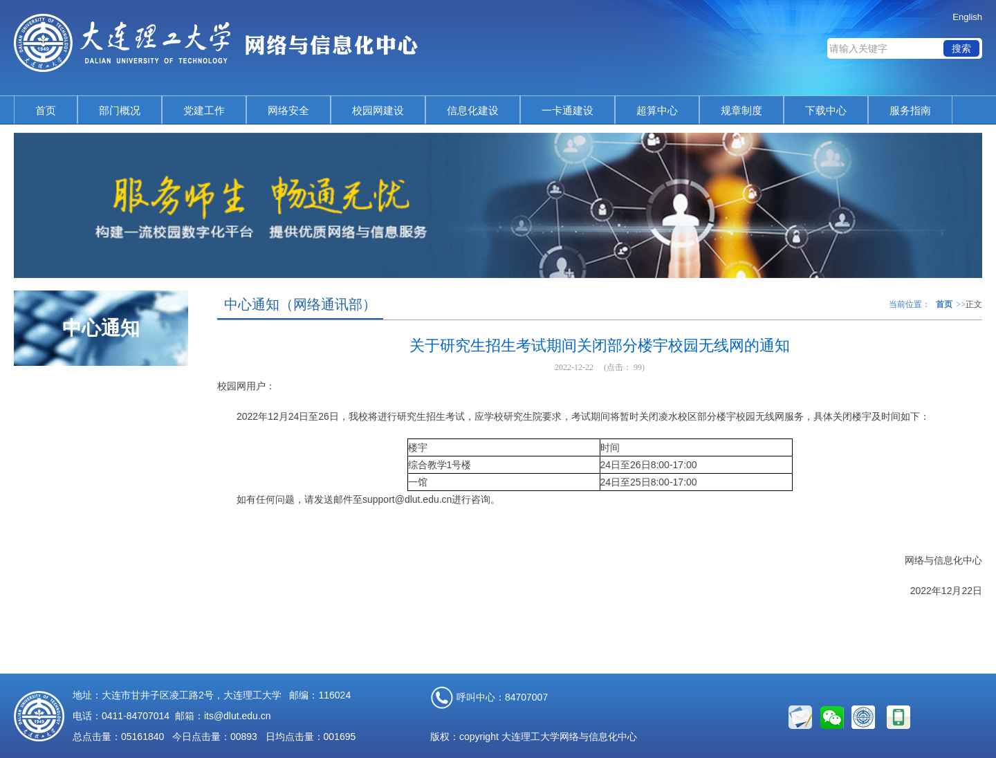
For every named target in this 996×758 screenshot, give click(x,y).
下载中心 (826, 110)
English (967, 17)
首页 (45, 110)
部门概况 (119, 110)
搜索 (961, 48)
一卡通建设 (567, 110)
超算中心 (657, 110)
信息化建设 (473, 110)
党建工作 (204, 110)
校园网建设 (378, 110)
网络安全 (288, 110)
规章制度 (741, 110)
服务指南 (910, 110)
